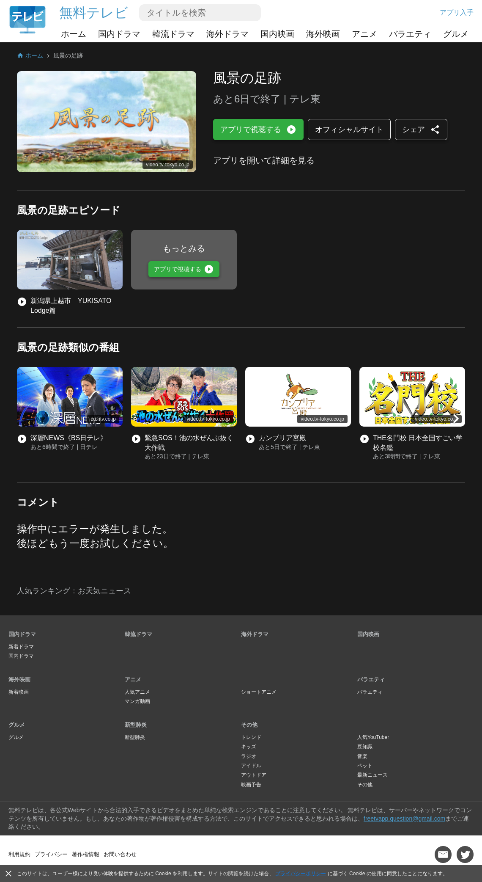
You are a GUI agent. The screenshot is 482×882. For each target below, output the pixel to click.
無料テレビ (93, 12)
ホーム (73, 34)
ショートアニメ (259, 692)
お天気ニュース (104, 591)
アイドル (251, 766)
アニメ (364, 34)
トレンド (251, 737)
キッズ (248, 747)
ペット (364, 766)
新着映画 (18, 692)
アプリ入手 (457, 12)
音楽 (362, 756)
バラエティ (410, 34)
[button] (455, 418)
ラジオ (248, 756)
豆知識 (364, 747)
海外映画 (323, 34)
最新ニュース (372, 775)
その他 (249, 725)
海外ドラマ (227, 34)
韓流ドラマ (173, 34)
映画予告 (251, 785)
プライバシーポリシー (300, 873)
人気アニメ (137, 692)
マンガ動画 (137, 701)
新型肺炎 (136, 725)
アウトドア (253, 775)
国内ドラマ (119, 34)
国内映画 (277, 34)
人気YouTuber (373, 737)
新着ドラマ (21, 647)
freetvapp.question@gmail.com (404, 818)
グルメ (455, 34)
